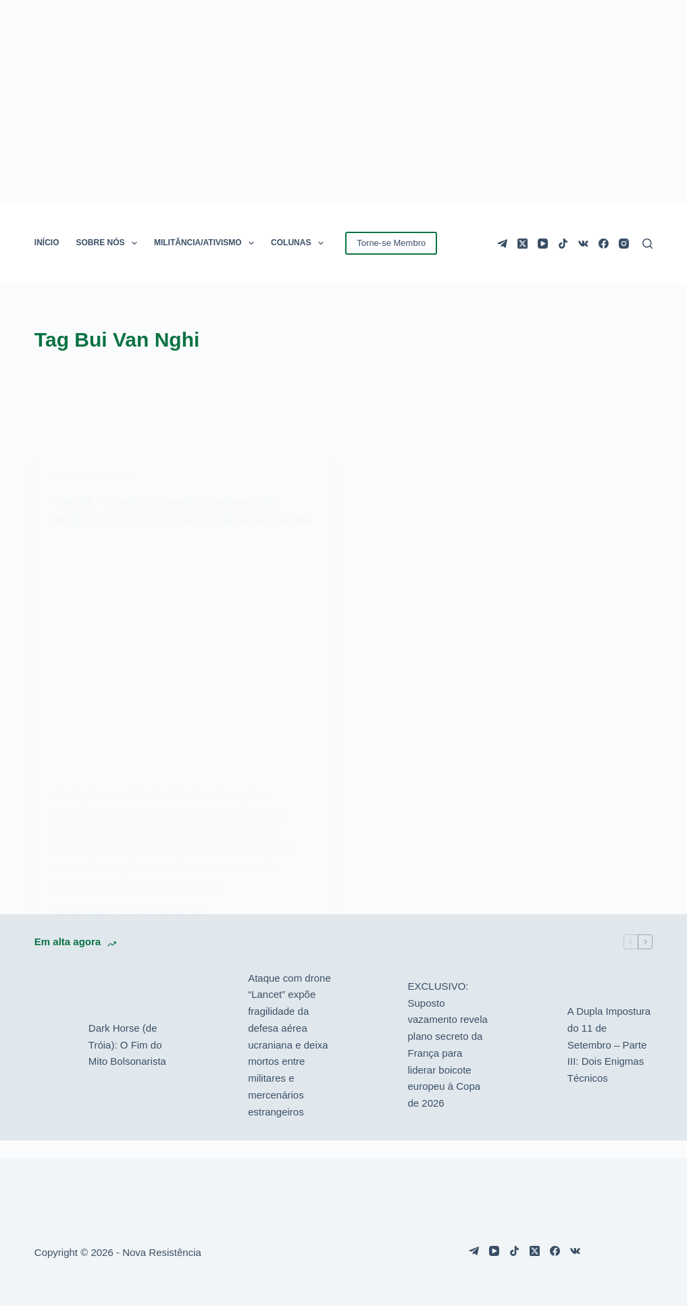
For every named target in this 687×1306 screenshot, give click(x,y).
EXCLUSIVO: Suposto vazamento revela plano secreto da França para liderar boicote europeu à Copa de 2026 (447, 1061)
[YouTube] (543, 243)
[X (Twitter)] (522, 243)
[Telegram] (502, 243)
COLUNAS (300, 243)
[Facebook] (604, 243)
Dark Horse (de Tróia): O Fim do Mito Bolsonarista (127, 1061)
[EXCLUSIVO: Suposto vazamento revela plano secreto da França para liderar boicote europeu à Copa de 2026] (373, 1062)
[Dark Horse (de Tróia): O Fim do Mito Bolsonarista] (54, 1062)
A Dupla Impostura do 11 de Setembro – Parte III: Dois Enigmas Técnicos (609, 1061)
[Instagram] (624, 243)
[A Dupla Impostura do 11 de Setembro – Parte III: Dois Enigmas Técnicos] (533, 1062)
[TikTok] (563, 243)
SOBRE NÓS (109, 243)
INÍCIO (46, 242)
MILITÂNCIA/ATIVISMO (206, 243)
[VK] (583, 243)
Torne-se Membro (391, 243)
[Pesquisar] (647, 243)
